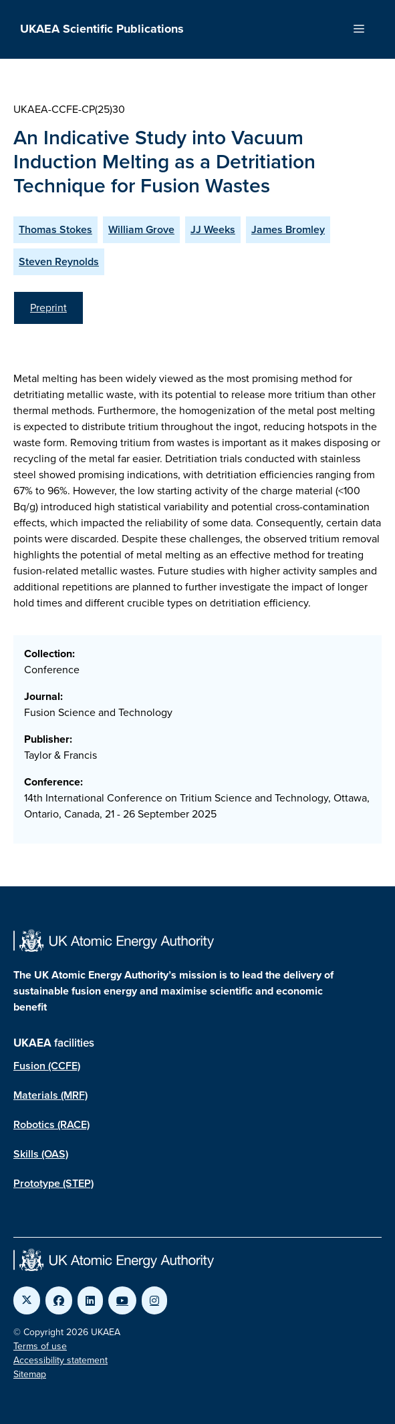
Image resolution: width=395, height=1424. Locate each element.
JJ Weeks (212, 229)
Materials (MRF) (50, 1095)
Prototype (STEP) (53, 1183)
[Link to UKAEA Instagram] (154, 1300)
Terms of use (40, 1346)
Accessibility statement (60, 1360)
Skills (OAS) (40, 1154)
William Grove (141, 229)
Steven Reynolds (59, 261)
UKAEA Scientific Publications (102, 28)
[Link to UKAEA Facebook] (58, 1300)
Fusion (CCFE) (46, 1065)
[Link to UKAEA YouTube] (122, 1300)
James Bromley (288, 229)
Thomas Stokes (55, 229)
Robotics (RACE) (51, 1124)
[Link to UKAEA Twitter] (26, 1300)
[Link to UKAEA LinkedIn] (90, 1300)
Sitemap (29, 1374)
